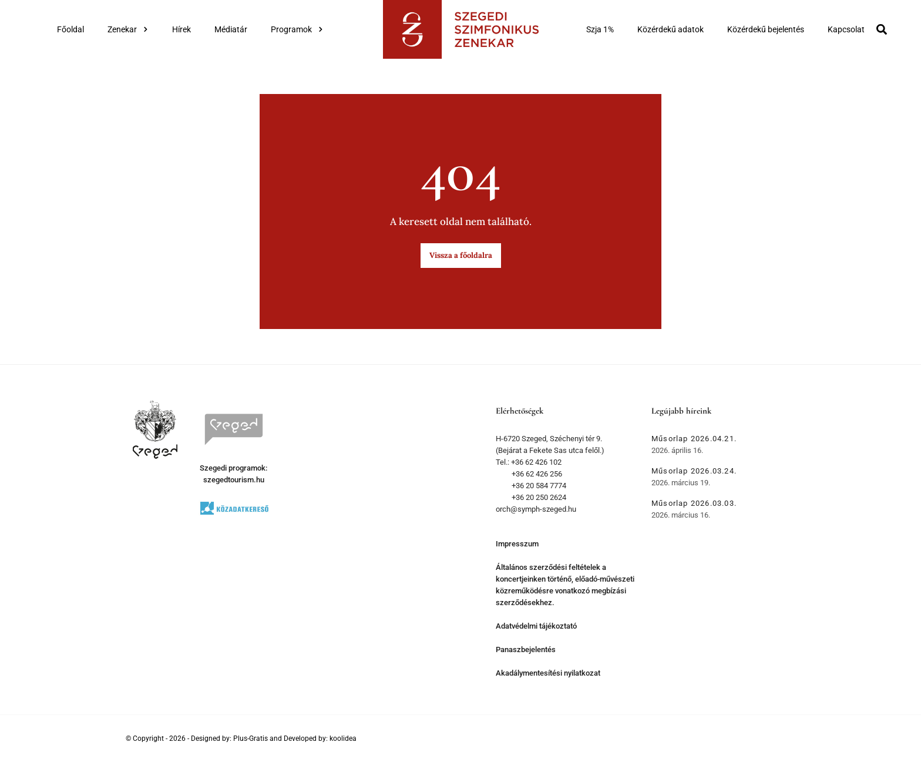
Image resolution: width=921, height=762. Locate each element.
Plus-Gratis (250, 738)
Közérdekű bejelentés (765, 29)
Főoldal (70, 29)
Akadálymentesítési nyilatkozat (548, 673)
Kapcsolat (846, 29)
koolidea (343, 738)
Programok (297, 29)
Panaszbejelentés (526, 649)
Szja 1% (600, 29)
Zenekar (128, 29)
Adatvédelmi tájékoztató (536, 626)
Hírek (181, 29)
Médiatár (230, 29)
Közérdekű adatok (670, 29)
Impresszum (517, 543)
